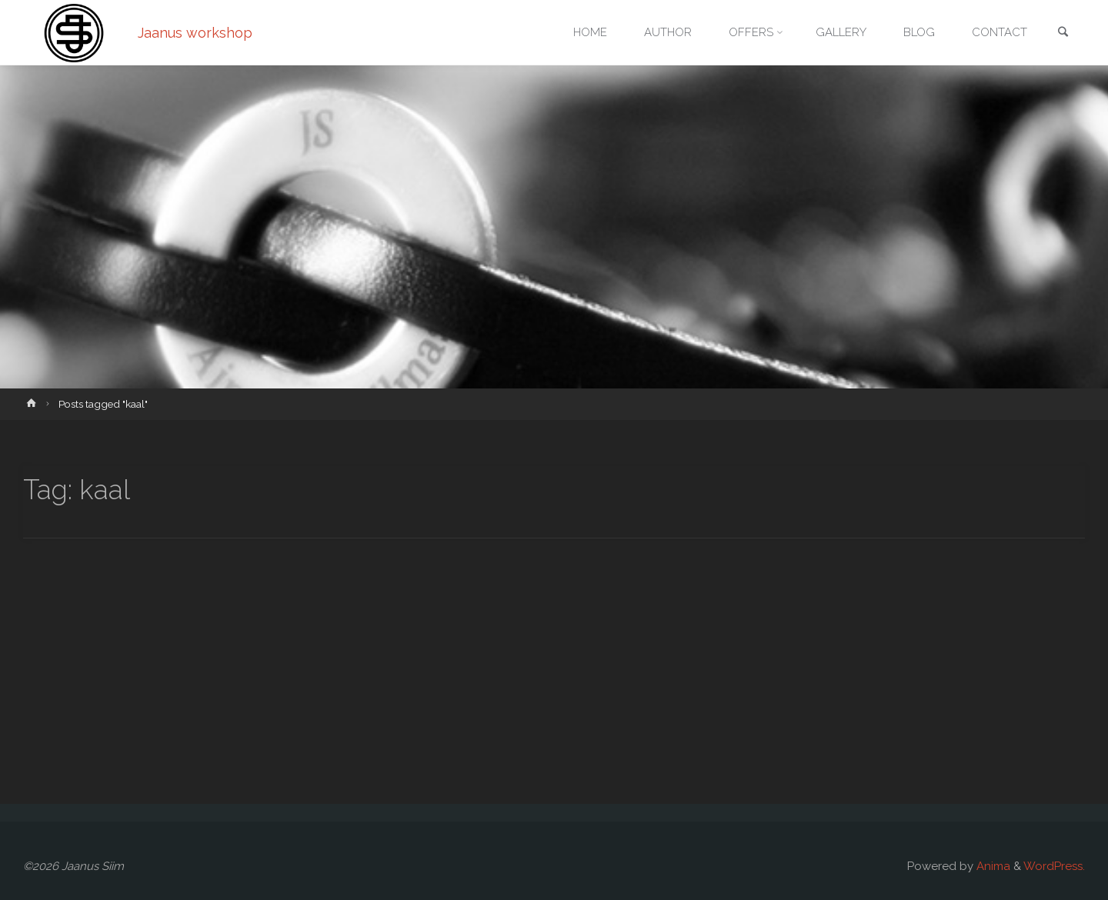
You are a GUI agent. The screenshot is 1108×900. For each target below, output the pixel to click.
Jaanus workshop (195, 33)
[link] (1062, 33)
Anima (991, 866)
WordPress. (1054, 866)
